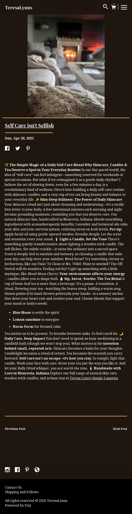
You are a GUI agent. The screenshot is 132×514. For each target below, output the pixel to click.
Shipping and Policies (21, 492)
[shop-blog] (37, 470)
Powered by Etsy (18, 505)
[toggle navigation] (124, 7)
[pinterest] (27, 470)
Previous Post (15, 428)
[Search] (105, 7)
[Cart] (113, 8)
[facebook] (18, 470)
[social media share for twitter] (17, 149)
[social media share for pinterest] (28, 149)
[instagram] (8, 470)
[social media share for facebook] (7, 149)
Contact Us (13, 487)
